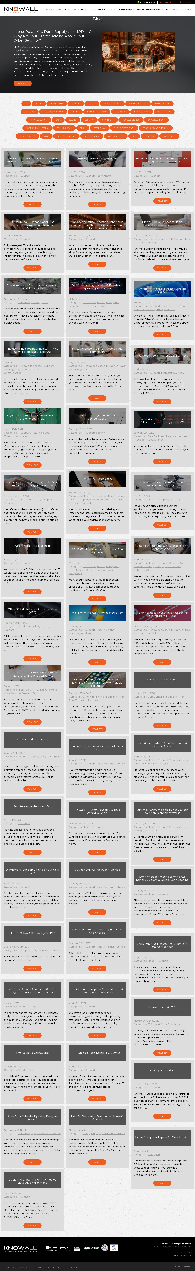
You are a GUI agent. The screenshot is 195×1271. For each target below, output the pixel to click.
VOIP (46, 136)
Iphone (75, 112)
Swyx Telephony (156, 120)
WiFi (134, 136)
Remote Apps (164, 112)
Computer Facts (112, 104)
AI (26, 104)
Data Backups (162, 104)
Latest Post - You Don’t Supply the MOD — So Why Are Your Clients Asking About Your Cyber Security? (53, 36)
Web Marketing (91, 136)
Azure (39, 104)
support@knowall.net (182, 1255)
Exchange (30, 112)
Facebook (187, 1266)
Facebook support (53, 112)
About (169, 9)
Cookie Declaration (69, 1267)
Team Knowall (64, 128)
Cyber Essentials (138, 104)
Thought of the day (124, 128)
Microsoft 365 (141, 112)
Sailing (72, 120)
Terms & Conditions (40, 1267)
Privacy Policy (55, 1267)
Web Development (66, 136)
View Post (23, 83)
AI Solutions (53, 9)
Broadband (57, 104)
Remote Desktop (38, 120)
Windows (150, 136)
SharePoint (108, 120)
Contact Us (183, 9)
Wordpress (169, 136)
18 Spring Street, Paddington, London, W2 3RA (172, 1245)
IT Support (68, 9)
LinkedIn (178, 1266)
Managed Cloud (105, 9)
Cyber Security (85, 9)
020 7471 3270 (187, 2)
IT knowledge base (96, 112)
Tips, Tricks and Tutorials (156, 128)
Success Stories (131, 120)
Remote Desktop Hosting (149, 9)
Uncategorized (27, 136)
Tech (82, 128)
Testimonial (99, 128)
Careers (76, 104)
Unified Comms (125, 9)
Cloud (92, 104)
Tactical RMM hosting (37, 128)
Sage (58, 120)
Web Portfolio (115, 136)
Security (89, 120)
